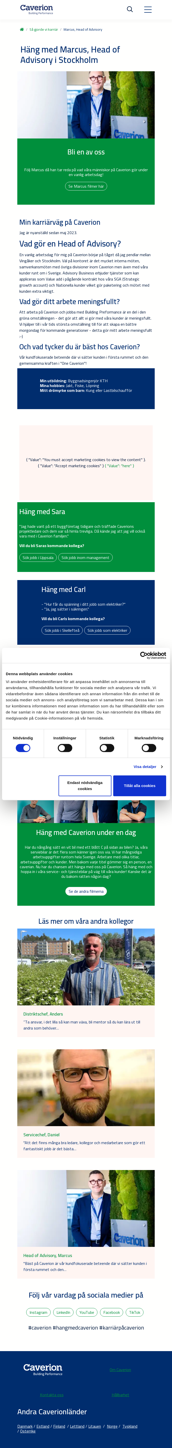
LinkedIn (63, 1312)
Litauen (94, 1426)
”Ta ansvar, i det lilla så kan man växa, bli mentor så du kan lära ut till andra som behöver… (81, 1025)
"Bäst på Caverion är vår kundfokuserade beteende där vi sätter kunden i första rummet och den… (85, 1266)
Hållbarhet (120, 1395)
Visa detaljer (145, 766)
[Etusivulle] (36, 9)
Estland (42, 1426)
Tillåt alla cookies (139, 785)
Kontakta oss (52, 1395)
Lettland (77, 1426)
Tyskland (129, 1426)
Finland (59, 1426)
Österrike (28, 1431)
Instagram (38, 1312)
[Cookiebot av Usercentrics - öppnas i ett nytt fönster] (144, 655)
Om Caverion (120, 1369)
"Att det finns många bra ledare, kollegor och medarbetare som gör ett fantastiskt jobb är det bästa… (84, 1146)
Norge (112, 1426)
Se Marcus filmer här (86, 186)
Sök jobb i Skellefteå (62, 630)
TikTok (134, 1312)
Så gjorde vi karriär (44, 29)
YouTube (86, 1312)
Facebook (111, 1312)
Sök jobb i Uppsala (38, 557)
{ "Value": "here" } (119, 465)
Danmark (25, 1426)
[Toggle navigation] (148, 10)
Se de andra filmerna (86, 891)
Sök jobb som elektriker (107, 630)
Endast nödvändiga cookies (84, 785)
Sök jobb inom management (85, 557)
